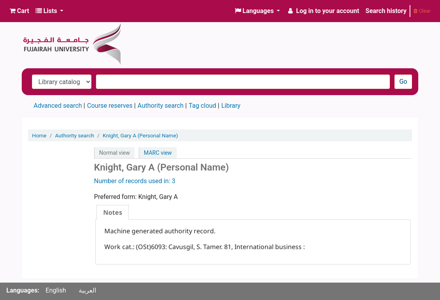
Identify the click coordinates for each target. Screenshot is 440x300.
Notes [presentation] (112, 212)
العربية (87, 290)
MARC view (158, 153)
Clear (422, 11)
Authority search (160, 105)
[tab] (112, 212)
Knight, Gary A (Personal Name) (140, 135)
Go (403, 81)
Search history (386, 11)
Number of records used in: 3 (135, 181)
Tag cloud (202, 105)
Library (230, 105)
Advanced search (58, 105)
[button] (19, 11)
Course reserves (109, 105)
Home (39, 135)
